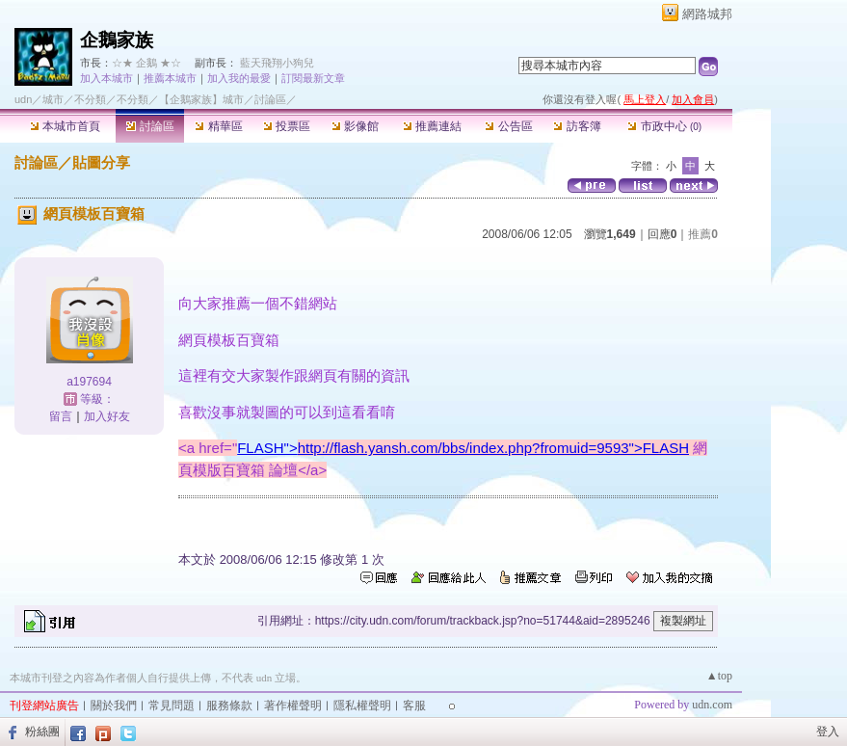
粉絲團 (42, 731)
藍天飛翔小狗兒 (277, 62)
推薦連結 (432, 126)
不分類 (90, 99)
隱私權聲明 (362, 705)
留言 (60, 416)
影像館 (355, 126)
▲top (719, 675)
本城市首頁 (65, 126)
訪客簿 (576, 126)
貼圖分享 (101, 162)
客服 (414, 705)
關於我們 (114, 705)
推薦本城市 (170, 78)
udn (23, 99)
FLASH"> (463, 448)
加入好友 (107, 416)
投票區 (286, 126)
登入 (827, 731)
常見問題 (171, 705)
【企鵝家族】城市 (201, 99)
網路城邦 (707, 14)
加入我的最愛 (239, 78)
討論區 (149, 126)
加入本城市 (106, 78)
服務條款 (229, 705)
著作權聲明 (293, 705)
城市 (53, 99)
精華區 (218, 126)
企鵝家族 (116, 40)
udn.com (712, 704)
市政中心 (664, 126)
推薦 (703, 234)
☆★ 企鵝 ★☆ (146, 62)
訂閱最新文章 (313, 78)
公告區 (508, 126)
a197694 (89, 381)
